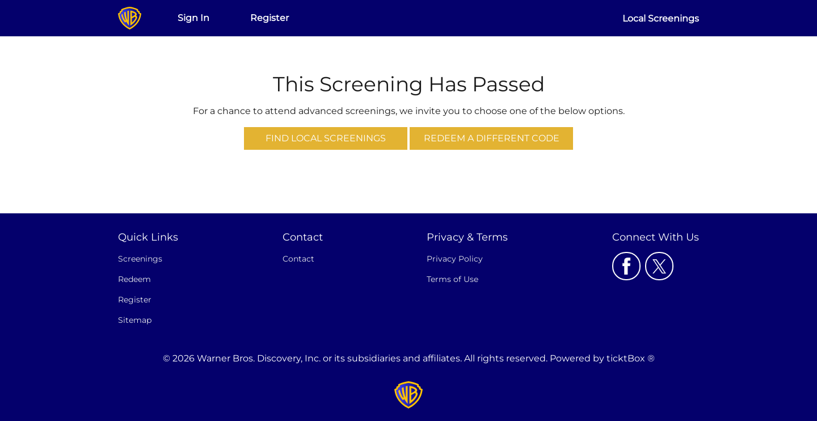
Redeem (134, 279)
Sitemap (134, 320)
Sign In (193, 17)
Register (269, 17)
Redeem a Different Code (491, 138)
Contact (298, 259)
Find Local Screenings (326, 138)
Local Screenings (660, 18)
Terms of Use (452, 279)
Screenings (140, 259)
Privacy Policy (455, 259)
